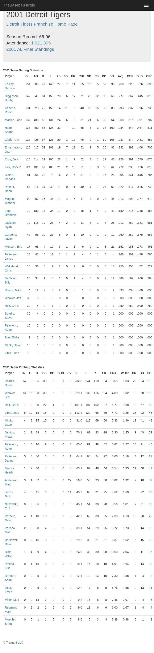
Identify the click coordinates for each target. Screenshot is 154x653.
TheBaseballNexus (19, 5)
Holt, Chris (11, 305)
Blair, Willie (12, 337)
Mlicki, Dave (13, 345)
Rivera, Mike (13, 290)
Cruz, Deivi (12, 159)
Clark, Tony (12, 139)
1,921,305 (41, 42)
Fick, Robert (13, 167)
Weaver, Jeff (13, 298)
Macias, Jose (13, 120)
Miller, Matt (12, 599)
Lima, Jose (12, 353)
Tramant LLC (14, 642)
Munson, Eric (13, 246)
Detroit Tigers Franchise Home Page (42, 24)
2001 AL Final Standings (30, 49)
